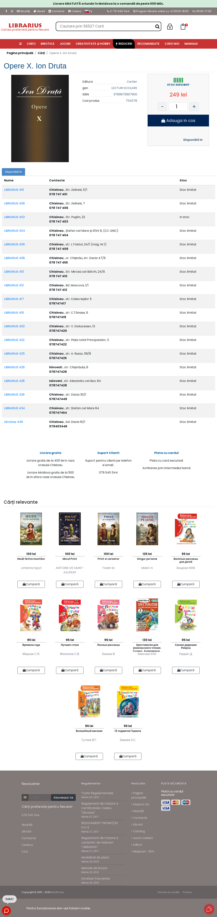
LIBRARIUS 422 (14, 340)
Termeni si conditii (168, 892)
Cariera (74, 11)
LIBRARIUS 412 (14, 285)
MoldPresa (57, 892)
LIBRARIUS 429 (14, 394)
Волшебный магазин (89, 731)
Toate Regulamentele (97, 793)
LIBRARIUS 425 (14, 353)
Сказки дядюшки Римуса (186, 646)
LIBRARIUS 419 (14, 312)
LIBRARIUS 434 (14, 408)
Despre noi (140, 804)
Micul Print (70, 559)
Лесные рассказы (108, 645)
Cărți (41, 53)
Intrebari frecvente (95, 878)
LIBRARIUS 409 (14, 244)
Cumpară (31, 584)
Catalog (138, 831)
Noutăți (23, 11)
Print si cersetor (108, 559)
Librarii (39, 11)
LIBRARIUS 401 (14, 190)
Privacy (187, 892)
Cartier (132, 81)
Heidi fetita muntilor (31, 559)
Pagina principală (20, 53)
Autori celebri (142, 838)
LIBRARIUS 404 (14, 231)
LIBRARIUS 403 (14, 217)
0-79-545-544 (118, 11)
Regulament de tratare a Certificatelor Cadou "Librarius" (99, 808)
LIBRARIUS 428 (14, 381)
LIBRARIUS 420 (14, 326)
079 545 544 (30, 815)
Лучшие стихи (70, 645)
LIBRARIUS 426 (14, 367)
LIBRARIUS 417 (14, 299)
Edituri (136, 845)
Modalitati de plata (95, 857)
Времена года (31, 645)
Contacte (56, 11)
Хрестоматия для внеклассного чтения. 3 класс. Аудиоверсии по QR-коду (147, 647)
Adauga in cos (178, 120)
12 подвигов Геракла (128, 731)
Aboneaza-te (63, 798)
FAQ (25, 851)
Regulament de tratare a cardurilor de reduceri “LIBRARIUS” (99, 842)
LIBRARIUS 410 (14, 272)
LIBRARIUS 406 (14, 203)
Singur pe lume (147, 559)
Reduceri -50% (142, 851)
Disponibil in (193, 140)
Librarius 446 (13, 422)
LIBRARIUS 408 (14, 258)
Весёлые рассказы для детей (186, 560)
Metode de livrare (94, 868)
